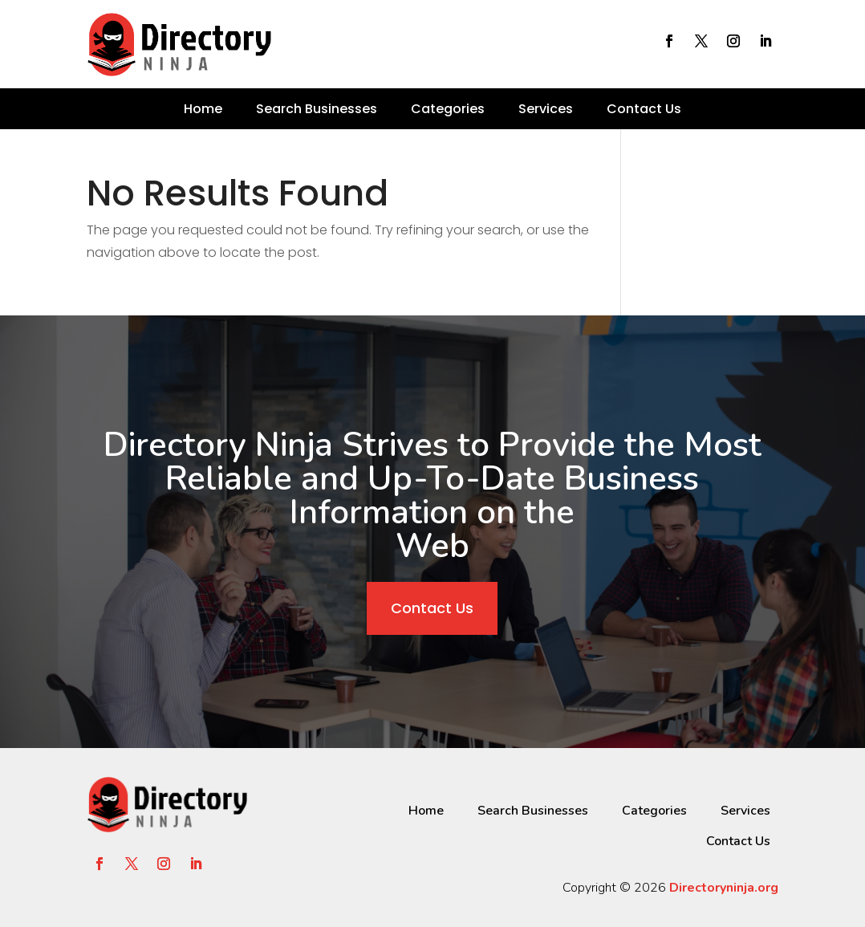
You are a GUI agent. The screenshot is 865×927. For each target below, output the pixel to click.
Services (545, 109)
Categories (448, 109)
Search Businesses (316, 109)
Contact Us (644, 109)
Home (203, 109)
